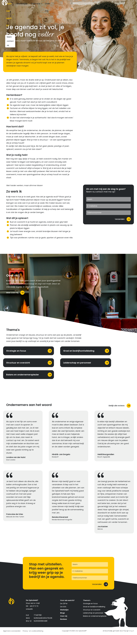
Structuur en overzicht (91, 610)
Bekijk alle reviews (117, 405)
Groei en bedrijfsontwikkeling (94, 607)
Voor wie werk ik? (14, 5)
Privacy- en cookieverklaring (33, 631)
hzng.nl (131, 631)
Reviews (63, 619)
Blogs (62, 613)
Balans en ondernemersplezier (95, 616)
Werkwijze (31, 5)
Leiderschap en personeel (93, 613)
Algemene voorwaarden (12, 631)
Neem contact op (122, 5)
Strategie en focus (90, 603)
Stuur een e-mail (33, 603)
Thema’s (43, 5)
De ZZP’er (63, 603)
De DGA (63, 607)
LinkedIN (29, 609)
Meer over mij (12, 292)
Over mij (55, 5)
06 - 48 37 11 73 (32, 606)
